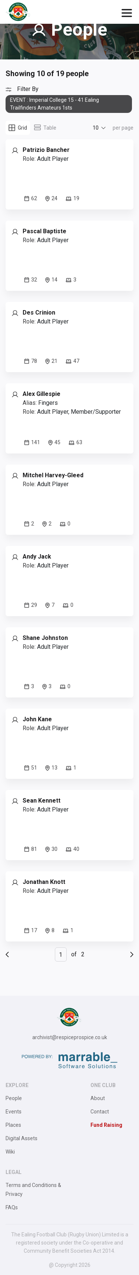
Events (13, 1112)
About (97, 1098)
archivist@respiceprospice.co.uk (69, 1037)
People (14, 1098)
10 (96, 128)
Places (13, 1125)
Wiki (10, 1152)
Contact (99, 1112)
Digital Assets (21, 1138)
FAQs (12, 1207)
